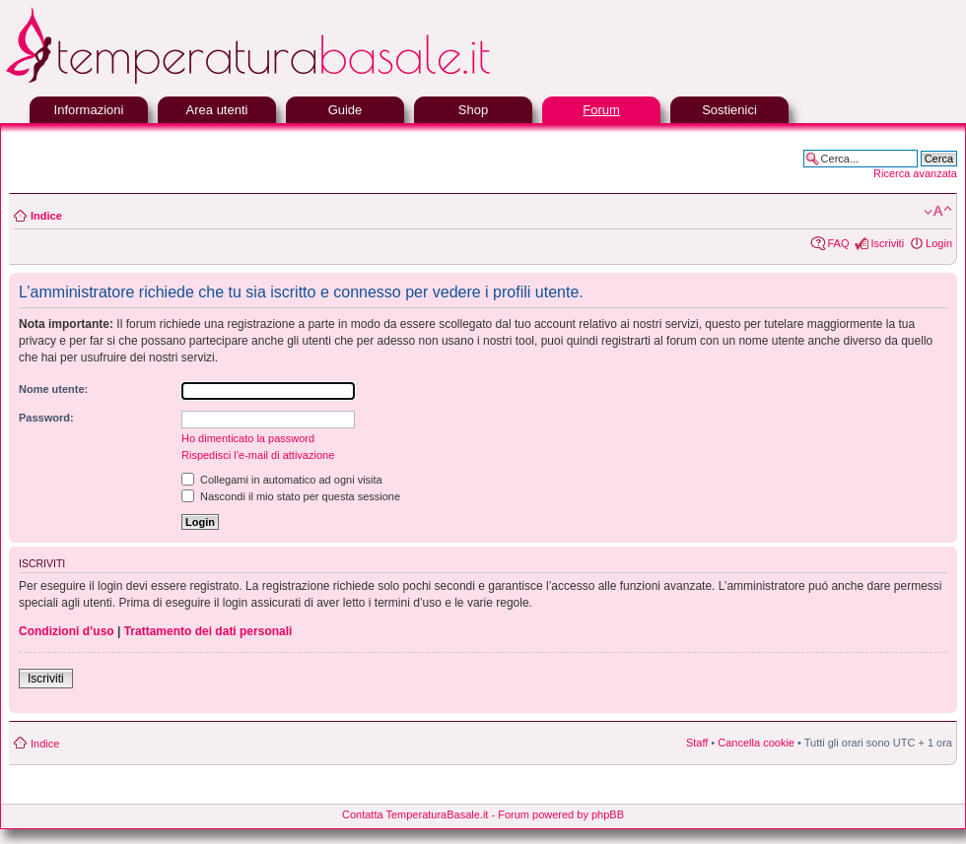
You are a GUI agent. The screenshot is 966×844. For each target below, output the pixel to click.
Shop (473, 109)
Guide (345, 109)
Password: (46, 417)
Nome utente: (53, 389)
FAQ (838, 243)
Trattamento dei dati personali (208, 631)
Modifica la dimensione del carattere (938, 212)
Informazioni (89, 109)
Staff (697, 742)
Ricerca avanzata (915, 173)
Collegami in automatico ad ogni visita (281, 480)
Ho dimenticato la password (247, 438)
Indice (46, 216)
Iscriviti (887, 243)
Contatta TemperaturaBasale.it (415, 814)
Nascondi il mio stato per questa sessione (290, 496)
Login (939, 243)
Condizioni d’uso (66, 631)
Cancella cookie (756, 742)
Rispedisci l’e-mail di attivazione (257, 455)
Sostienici (729, 109)
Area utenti (217, 109)
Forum (601, 109)
